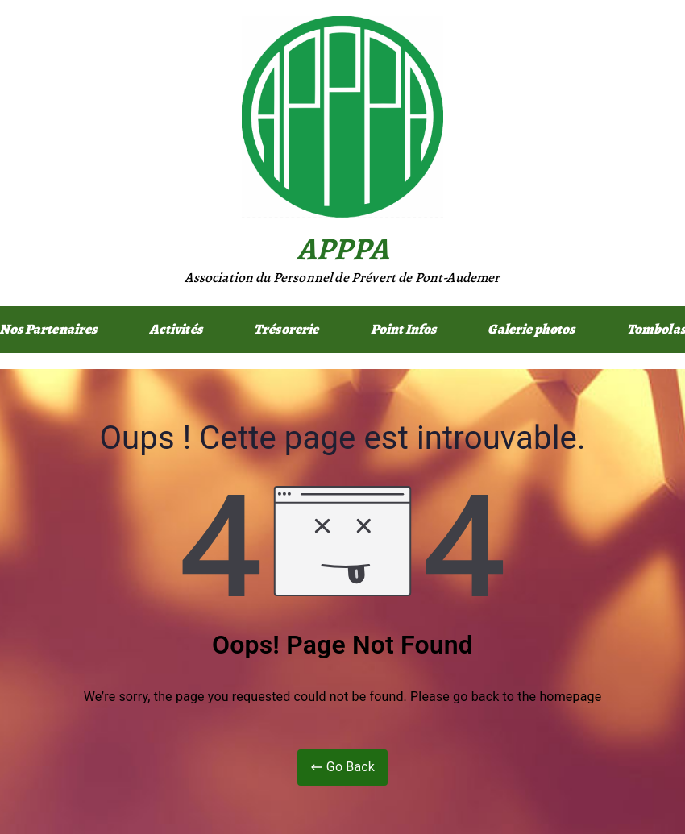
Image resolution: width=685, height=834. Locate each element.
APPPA (342, 248)
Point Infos (404, 329)
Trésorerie (286, 329)
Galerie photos (531, 329)
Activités (175, 329)
